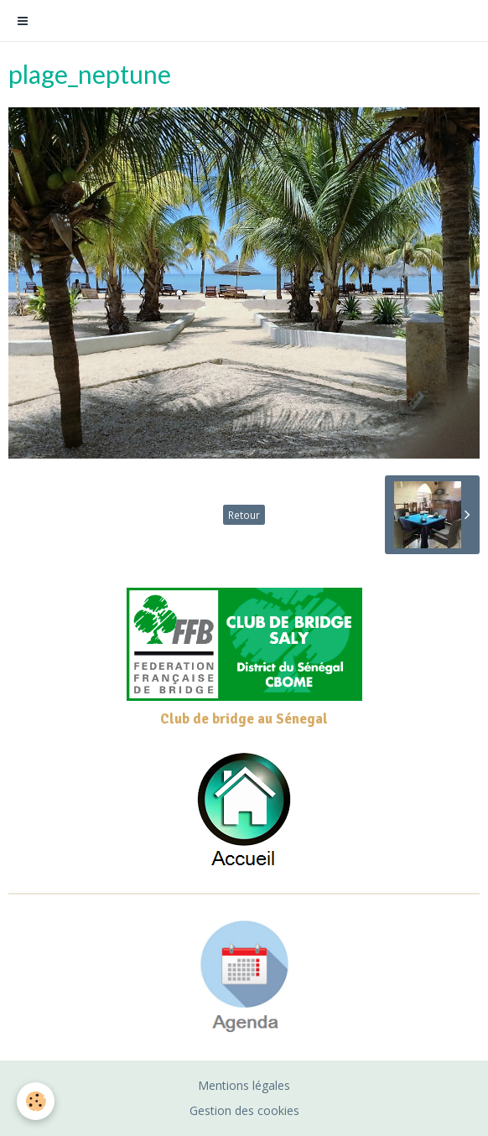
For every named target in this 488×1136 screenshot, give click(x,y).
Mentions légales (244, 1085)
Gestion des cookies (244, 1110)
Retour (244, 514)
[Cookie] (36, 1101)
